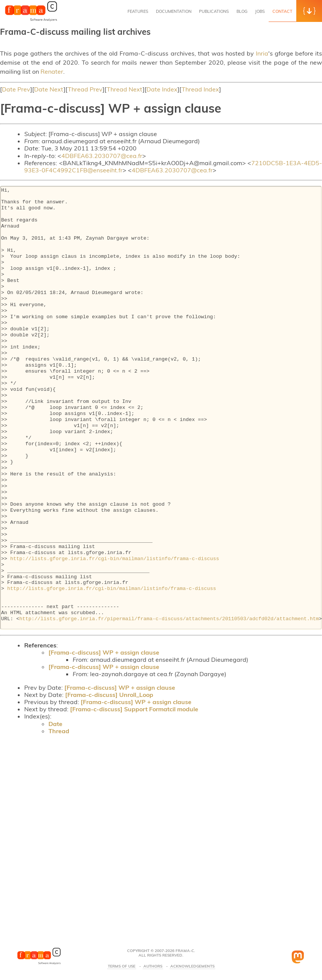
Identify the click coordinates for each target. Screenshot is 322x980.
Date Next (49, 89)
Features (138, 11)
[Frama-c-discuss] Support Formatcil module (134, 709)
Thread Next (125, 89)
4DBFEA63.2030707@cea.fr (101, 155)
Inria (262, 53)
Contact (282, 11)
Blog (241, 11)
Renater (51, 71)
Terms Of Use (121, 966)
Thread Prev (85, 89)
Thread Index (200, 89)
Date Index (161, 89)
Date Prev (16, 89)
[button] (309, 11)
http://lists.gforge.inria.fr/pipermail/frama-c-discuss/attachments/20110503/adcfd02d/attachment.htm (169, 619)
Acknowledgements (192, 966)
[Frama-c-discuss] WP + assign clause (103, 652)
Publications (214, 11)
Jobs (260, 11)
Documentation (173, 11)
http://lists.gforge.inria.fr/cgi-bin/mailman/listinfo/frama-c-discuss (114, 559)
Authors (152, 966)
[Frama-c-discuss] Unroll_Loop (109, 694)
